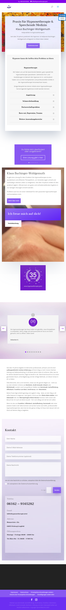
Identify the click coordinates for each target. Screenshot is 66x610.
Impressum (14, 592)
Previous (5, 329)
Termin (62, 18)
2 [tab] (27, 352)
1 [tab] (25, 352)
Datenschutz (24, 592)
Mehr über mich (13, 201)
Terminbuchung (13, 223)
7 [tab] (38, 352)
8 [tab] (40, 352)
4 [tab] (32, 352)
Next (61, 329)
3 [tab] (29, 352)
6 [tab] (36, 352)
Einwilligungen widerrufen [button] (45, 594)
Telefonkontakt (33, 45)
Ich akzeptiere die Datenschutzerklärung (21, 484)
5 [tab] (34, 352)
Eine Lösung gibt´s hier (33, 157)
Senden (57, 490)
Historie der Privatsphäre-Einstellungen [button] (22, 594)
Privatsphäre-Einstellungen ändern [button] (42, 592)
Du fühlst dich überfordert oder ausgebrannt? (33, 150)
